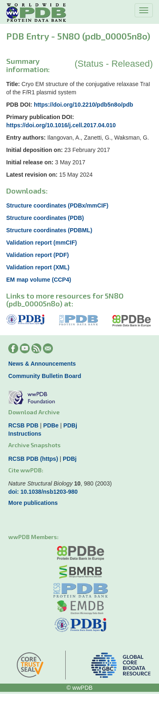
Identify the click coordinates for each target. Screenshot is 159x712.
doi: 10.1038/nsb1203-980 (43, 491)
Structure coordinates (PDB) (45, 218)
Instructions (24, 433)
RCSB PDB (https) (33, 458)
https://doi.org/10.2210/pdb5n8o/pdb (83, 104)
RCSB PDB (23, 425)
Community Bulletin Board (44, 376)
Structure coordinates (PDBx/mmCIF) (57, 205)
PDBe (51, 425)
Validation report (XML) (37, 267)
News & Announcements (42, 363)
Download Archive (33, 412)
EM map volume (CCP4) (38, 279)
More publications (33, 503)
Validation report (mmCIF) (41, 242)
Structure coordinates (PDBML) (49, 230)
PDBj (70, 425)
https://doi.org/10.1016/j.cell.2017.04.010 (61, 125)
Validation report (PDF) (37, 255)
